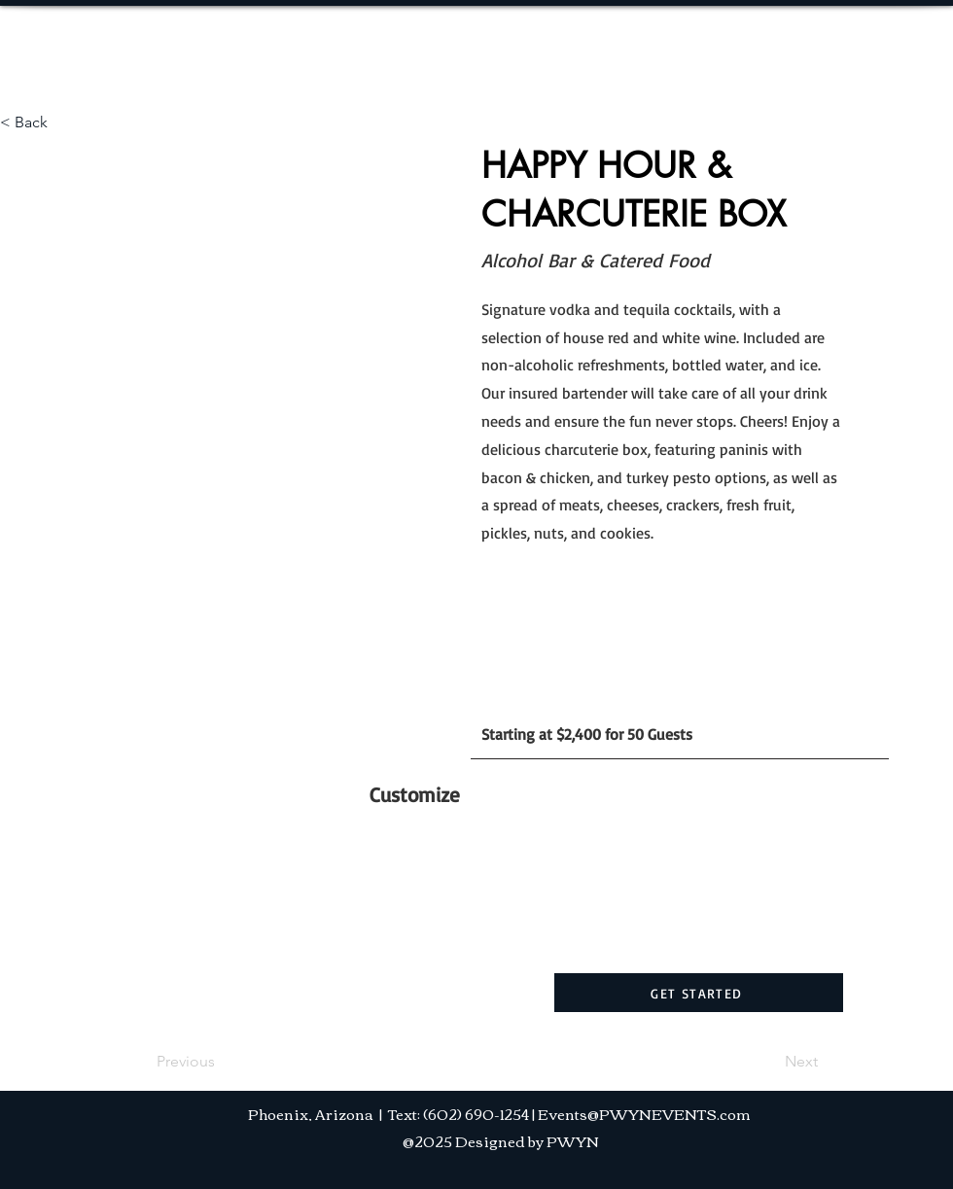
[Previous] (221, 1061)
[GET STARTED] (698, 992)
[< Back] (64, 122)
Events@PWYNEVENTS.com (644, 1113)
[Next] (769, 1061)
